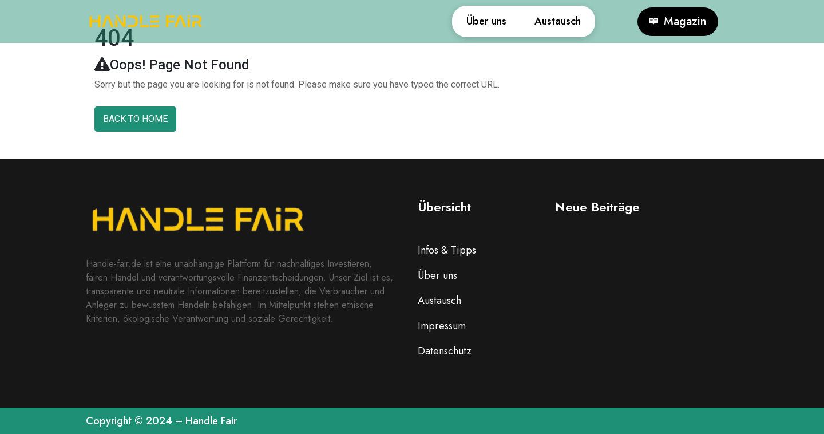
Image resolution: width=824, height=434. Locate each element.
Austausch (552, 21)
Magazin (678, 21)
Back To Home (135, 118)
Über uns (470, 21)
